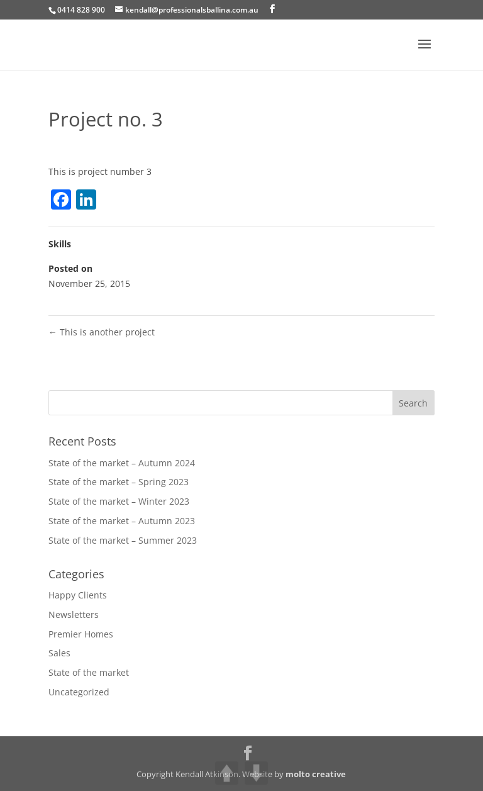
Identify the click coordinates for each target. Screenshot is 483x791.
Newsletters (73, 614)
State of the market (88, 672)
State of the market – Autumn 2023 (121, 521)
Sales (59, 653)
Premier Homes (80, 634)
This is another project (101, 332)
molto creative (316, 774)
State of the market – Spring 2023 (118, 482)
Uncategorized (78, 692)
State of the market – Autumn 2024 (121, 463)
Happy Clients (77, 595)
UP (226, 773)
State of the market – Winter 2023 (118, 501)
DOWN (256, 773)
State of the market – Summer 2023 (122, 540)
